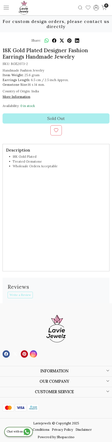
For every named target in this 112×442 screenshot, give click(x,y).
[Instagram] (34, 354)
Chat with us (18, 431)
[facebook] (54, 40)
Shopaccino (65, 437)
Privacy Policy (62, 430)
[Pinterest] (25, 354)
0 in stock (27, 106)
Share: (36, 40)
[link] (80, 7)
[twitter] (62, 40)
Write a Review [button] (20, 295)
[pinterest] (69, 40)
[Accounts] (96, 7)
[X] (16, 354)
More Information (16, 97)
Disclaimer (84, 430)
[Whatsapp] (46, 40)
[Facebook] (7, 354)
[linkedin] (77, 40)
